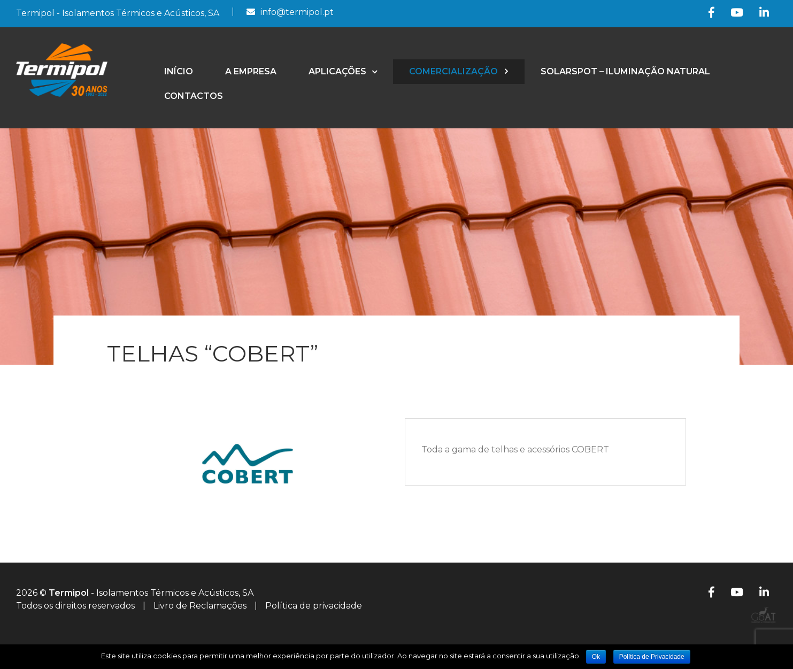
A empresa (250, 71)
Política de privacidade (313, 606)
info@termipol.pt (297, 12)
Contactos (193, 96)
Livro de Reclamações (200, 606)
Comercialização (453, 71)
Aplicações (337, 71)
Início (178, 71)
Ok (596, 656)
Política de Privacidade (651, 656)
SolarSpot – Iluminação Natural (625, 71)
